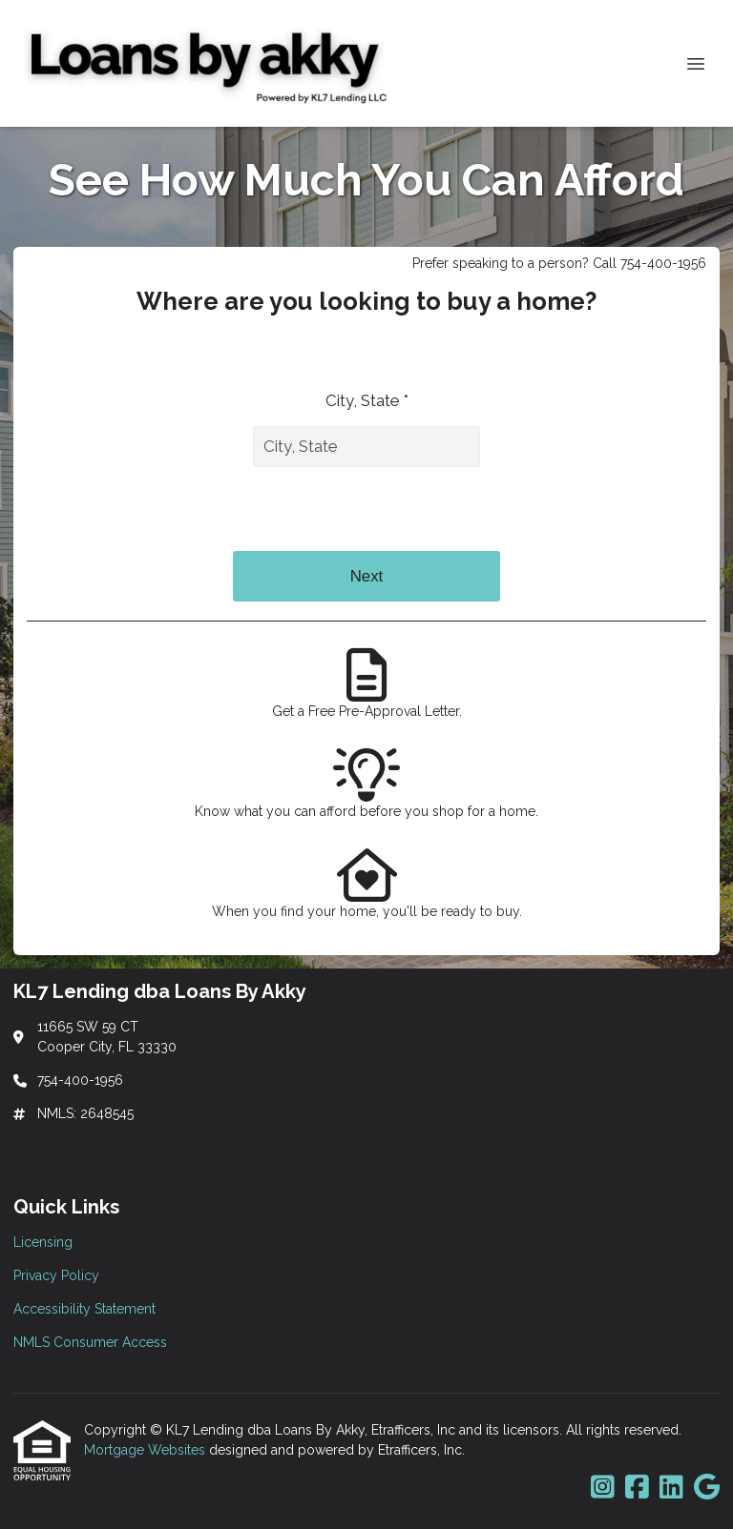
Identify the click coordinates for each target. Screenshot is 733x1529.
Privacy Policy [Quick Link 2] (56, 1275)
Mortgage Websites (146, 1450)
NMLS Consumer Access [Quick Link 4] (90, 1342)
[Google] (707, 1488)
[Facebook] (637, 1488)
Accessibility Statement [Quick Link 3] (84, 1308)
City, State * (366, 400)
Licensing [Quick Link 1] (43, 1242)
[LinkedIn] (671, 1488)
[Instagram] (603, 1488)
